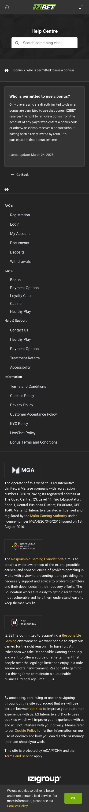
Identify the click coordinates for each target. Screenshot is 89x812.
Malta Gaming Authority (48, 516)
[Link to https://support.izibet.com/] (6, 70)
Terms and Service (18, 756)
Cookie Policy (26, 730)
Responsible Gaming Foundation (36, 559)
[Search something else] (44, 42)
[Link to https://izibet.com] (6, 7)
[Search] (17, 42)
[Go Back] (19, 174)
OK (73, 798)
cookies (36, 709)
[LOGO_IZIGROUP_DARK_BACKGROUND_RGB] (44, 778)
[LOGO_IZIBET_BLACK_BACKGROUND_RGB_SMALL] (44, 5)
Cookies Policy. (18, 806)
